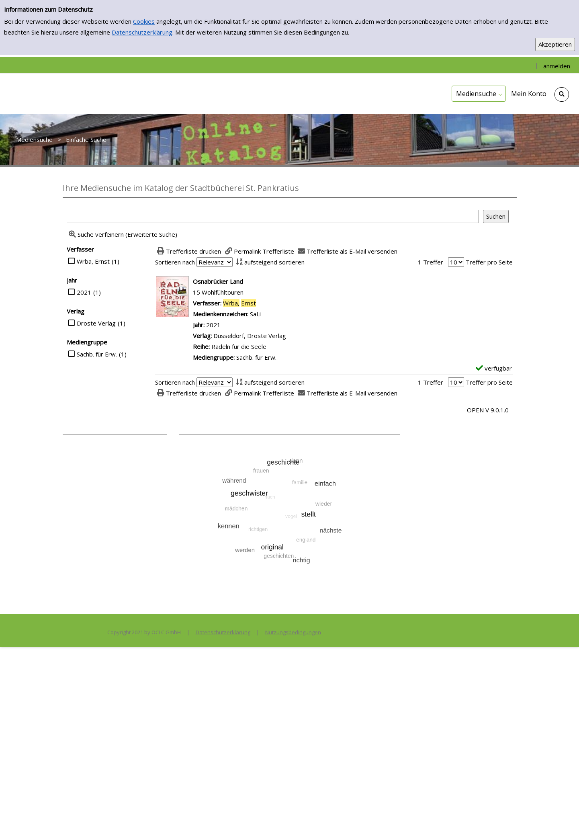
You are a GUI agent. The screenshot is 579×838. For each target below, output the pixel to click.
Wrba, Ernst (93, 261)
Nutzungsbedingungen (293, 632)
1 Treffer (430, 262)
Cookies (144, 21)
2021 (84, 292)
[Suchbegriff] (273, 216)
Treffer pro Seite (489, 262)
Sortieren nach (175, 262)
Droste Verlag (96, 323)
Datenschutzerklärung (142, 32)
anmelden (556, 66)
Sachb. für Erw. (97, 354)
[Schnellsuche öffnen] (561, 94)
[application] (479, 94)
